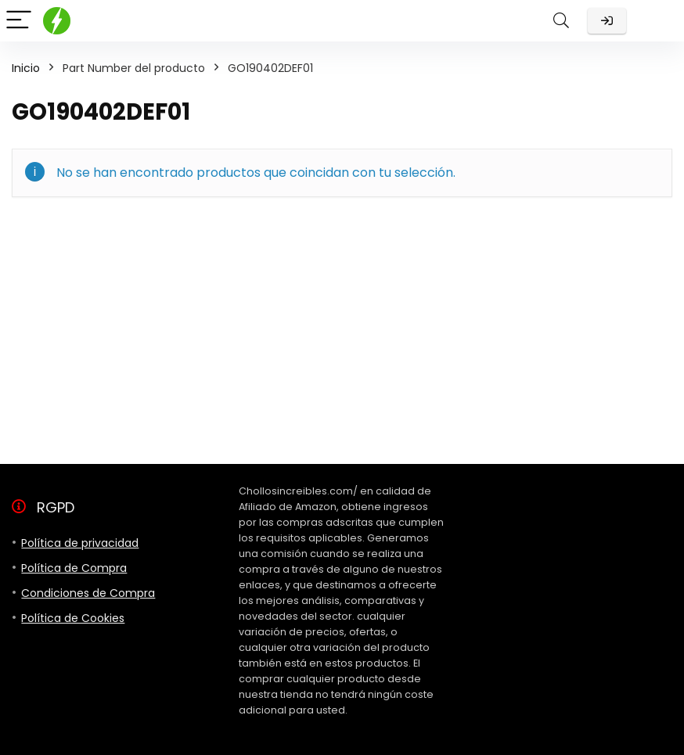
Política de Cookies (72, 618)
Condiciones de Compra (88, 593)
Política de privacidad (80, 543)
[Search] (561, 20)
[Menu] (19, 20)
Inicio (26, 68)
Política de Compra (74, 568)
